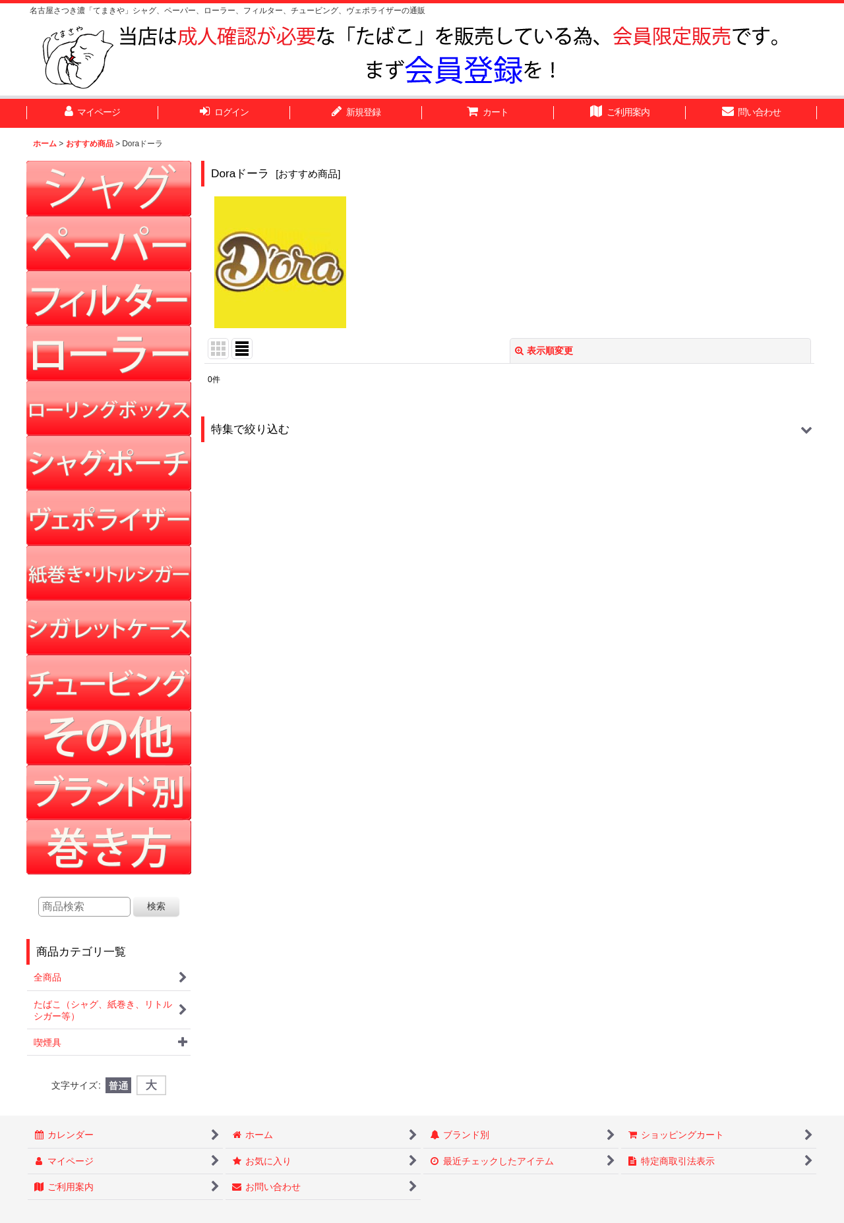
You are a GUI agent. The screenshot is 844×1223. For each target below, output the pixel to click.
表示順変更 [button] (544, 350)
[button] (509, 429)
